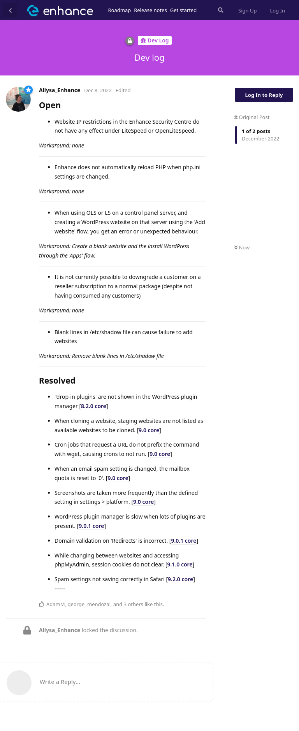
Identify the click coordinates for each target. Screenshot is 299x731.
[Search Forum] (220, 10)
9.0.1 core (91, 525)
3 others (133, 604)
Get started (183, 10)
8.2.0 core (93, 406)
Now (242, 247)
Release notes (150, 10)
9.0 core (149, 430)
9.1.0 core (180, 564)
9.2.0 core (180, 579)
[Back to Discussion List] (10, 10)
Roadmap (119, 10)
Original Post (251, 117)
